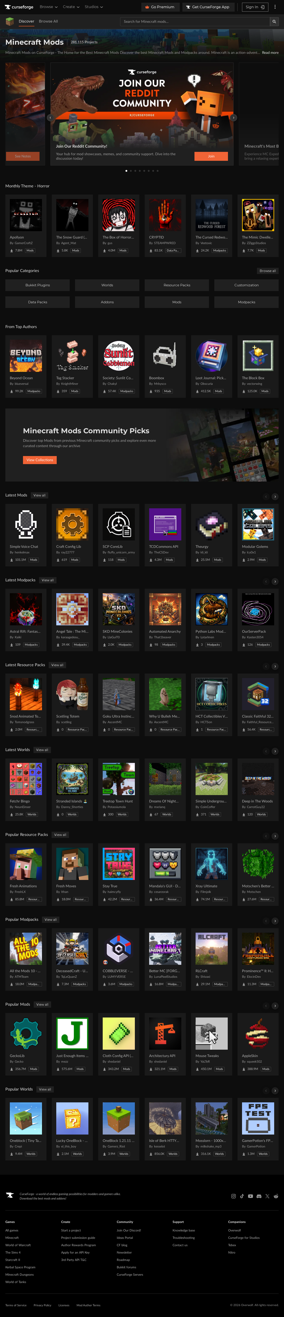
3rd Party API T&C (73, 1260)
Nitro (231, 1252)
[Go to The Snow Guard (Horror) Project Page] (72, 226)
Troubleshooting (184, 1238)
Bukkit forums (126, 1267)
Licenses (63, 1305)
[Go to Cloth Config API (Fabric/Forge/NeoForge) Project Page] (118, 1044)
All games (11, 1230)
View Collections (40, 460)
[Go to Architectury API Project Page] (165, 1044)
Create (71, 7)
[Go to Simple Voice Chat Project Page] (25, 535)
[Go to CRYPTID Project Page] (165, 226)
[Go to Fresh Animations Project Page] (25, 874)
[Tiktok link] (242, 1196)
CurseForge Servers (130, 1274)
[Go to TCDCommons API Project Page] (165, 535)
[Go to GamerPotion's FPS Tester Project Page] (258, 1129)
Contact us (180, 1245)
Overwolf (234, 1230)
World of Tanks (15, 1282)
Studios (94, 7)
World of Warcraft (18, 1245)
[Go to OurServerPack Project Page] (258, 620)
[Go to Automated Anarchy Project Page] (165, 620)
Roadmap (123, 1260)
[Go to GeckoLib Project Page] (25, 1044)
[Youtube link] (250, 1196)
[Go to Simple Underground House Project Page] (211, 789)
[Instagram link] (233, 1196)
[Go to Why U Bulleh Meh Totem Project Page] (165, 705)
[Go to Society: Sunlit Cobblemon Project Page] (118, 366)
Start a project (71, 1230)
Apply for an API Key (75, 1252)
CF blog (122, 1245)
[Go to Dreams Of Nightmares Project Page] (165, 789)
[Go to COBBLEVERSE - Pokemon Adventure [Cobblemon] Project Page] (118, 959)
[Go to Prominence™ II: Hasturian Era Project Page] (258, 959)
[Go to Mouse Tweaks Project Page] (211, 1044)
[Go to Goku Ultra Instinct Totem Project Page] (118, 705)
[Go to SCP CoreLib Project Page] (118, 535)
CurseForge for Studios (244, 1238)
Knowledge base (184, 1230)
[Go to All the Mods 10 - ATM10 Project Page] (25, 959)
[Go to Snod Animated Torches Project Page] (25, 705)
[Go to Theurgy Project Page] (211, 535)
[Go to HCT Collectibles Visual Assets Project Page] (211, 705)
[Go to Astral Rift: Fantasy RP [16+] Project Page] (25, 620)
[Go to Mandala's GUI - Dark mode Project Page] (165, 874)
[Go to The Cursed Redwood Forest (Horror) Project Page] (211, 226)
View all (39, 495)
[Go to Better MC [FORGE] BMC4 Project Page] (165, 959)
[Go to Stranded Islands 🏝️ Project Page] (72, 789)
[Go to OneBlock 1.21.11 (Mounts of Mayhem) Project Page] (118, 1129)
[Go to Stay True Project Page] (118, 874)
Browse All (48, 21)
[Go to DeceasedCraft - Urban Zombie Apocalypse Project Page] (72, 959)
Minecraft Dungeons (19, 1274)
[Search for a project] (195, 21)
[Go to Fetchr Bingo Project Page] (25, 789)
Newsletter (124, 1252)
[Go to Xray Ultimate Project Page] (211, 874)
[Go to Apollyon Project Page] (25, 226)
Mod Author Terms (88, 1305)
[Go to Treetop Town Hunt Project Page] (118, 789)
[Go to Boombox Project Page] (165, 366)
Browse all (268, 271)
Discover (26, 21)
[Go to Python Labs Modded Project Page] (211, 620)
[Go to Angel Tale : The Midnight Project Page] (72, 620)
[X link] (267, 1196)
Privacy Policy (42, 1305)
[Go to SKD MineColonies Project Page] (118, 620)
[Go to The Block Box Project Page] (258, 366)
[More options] (275, 7)
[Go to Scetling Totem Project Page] (72, 705)
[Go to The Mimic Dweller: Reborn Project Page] (258, 226)
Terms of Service (16, 1305)
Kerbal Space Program (20, 1267)
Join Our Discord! (129, 1230)
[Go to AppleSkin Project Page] (258, 1044)
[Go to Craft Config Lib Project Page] (72, 535)
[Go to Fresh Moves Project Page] (72, 874)
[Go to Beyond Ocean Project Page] (25, 366)
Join (211, 156)
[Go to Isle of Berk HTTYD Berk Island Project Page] (165, 1129)
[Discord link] (259, 1196)
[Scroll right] (275, 496)
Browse (49, 7)
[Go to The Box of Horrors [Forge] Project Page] (118, 226)
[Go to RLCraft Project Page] (211, 959)
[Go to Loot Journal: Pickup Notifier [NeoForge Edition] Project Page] (211, 366)
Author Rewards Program (78, 1245)
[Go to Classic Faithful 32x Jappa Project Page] (258, 705)
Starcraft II (12, 1260)
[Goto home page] (19, 7)
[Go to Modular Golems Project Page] (258, 535)
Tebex (232, 1245)
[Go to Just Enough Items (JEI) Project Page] (72, 1044)
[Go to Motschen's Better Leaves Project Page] (258, 874)
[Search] (274, 21)
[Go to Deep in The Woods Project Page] (258, 789)
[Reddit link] (276, 1196)
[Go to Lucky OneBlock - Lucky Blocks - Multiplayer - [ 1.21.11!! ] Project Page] (72, 1129)
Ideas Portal (125, 1238)
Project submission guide (78, 1238)
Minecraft (12, 1238)
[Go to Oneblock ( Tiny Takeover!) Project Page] (25, 1129)
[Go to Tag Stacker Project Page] (72, 366)
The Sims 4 (13, 1252)
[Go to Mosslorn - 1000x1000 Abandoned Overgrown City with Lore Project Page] (211, 1129)
